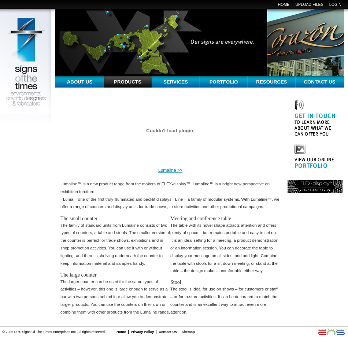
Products (127, 82)
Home (283, 4)
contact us (319, 82)
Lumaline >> (170, 170)
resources (271, 82)
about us (80, 82)
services (175, 82)
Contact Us (168, 332)
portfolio (224, 82)
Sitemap (188, 332)
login (335, 4)
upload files (309, 4)
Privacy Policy (142, 332)
